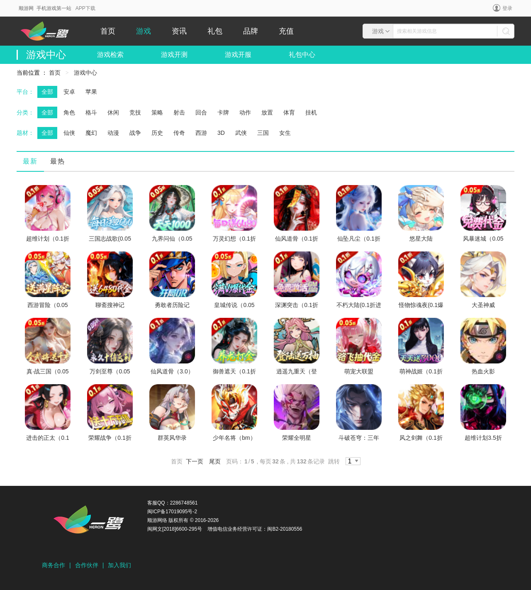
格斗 (91, 112)
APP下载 (85, 8)
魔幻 (91, 132)
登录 (502, 8)
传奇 (179, 132)
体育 (289, 112)
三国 (263, 132)
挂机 (311, 112)
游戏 (143, 31)
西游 (201, 132)
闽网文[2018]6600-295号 (174, 529)
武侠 (241, 132)
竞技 (135, 112)
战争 (135, 132)
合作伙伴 (86, 565)
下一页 (194, 461)
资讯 (179, 31)
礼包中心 (302, 54)
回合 (201, 112)
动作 (245, 112)
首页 (107, 31)
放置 (267, 112)
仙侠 (69, 132)
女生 (285, 132)
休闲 (113, 112)
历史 (157, 132)
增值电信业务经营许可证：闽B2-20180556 (254, 529)
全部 (47, 91)
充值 (286, 31)
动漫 (113, 132)
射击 (179, 112)
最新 (30, 161)
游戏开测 (174, 54)
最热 (57, 161)
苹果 (91, 91)
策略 (157, 112)
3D (221, 132)
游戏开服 (238, 54)
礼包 (214, 31)
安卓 (69, 91)
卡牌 (223, 112)
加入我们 (119, 565)
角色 (69, 112)
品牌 (250, 31)
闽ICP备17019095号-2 (172, 511)
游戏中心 (85, 72)
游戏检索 (110, 54)
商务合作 (53, 565)
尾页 (215, 461)
